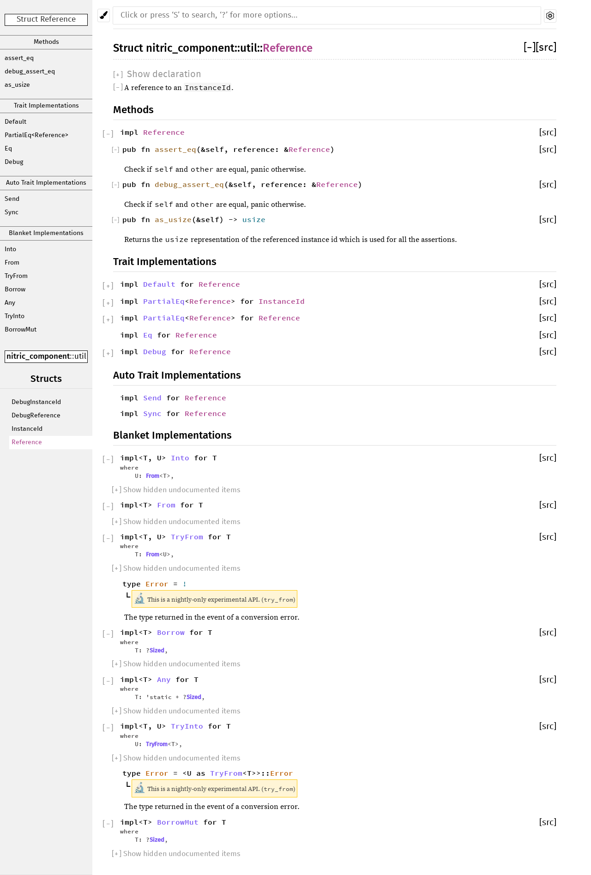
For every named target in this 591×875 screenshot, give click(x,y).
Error (157, 583)
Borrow (15, 289)
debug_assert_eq (30, 71)
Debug (14, 162)
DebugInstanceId (36, 402)
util (80, 357)
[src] (546, 47)
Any (10, 303)
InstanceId (27, 429)
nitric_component (38, 356)
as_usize (17, 85)
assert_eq (19, 58)
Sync (11, 212)
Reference (27, 442)
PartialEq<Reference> (36, 135)
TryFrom (16, 276)
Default (15, 122)
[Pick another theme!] (103, 15)
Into (10, 249)
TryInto (14, 316)
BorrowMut (20, 329)
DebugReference (36, 415)
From (12, 262)
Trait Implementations (46, 106)
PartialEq (164, 301)
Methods (46, 42)
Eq (8, 148)
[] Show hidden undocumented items (176, 490)
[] (530, 47)
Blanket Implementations (46, 233)
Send (12, 199)
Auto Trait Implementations (46, 183)
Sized (157, 650)
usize (253, 219)
